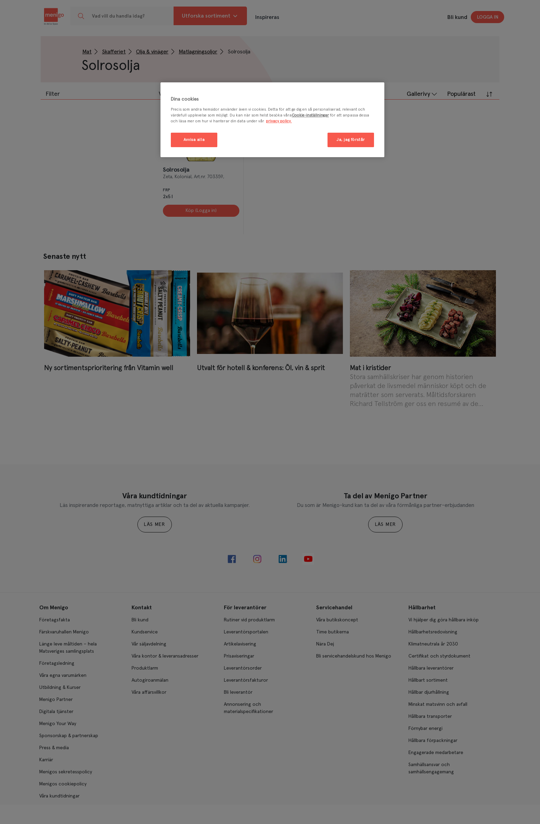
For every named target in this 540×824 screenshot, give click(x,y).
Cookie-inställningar (310, 115)
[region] (272, 119)
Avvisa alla (194, 140)
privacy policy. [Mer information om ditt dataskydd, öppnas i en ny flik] (279, 121)
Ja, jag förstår (350, 140)
